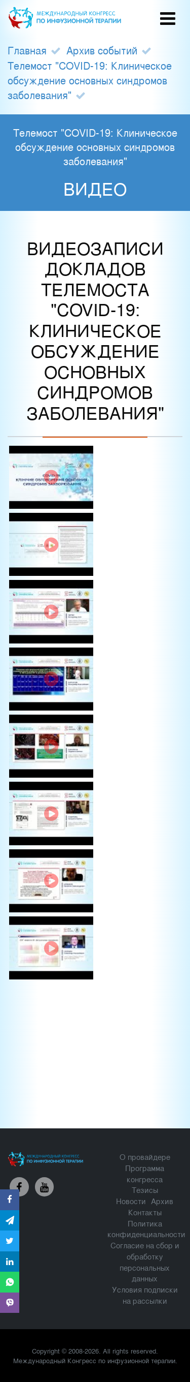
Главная (27, 50)
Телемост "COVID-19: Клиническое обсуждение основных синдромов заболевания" (90, 80)
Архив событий (101, 50)
